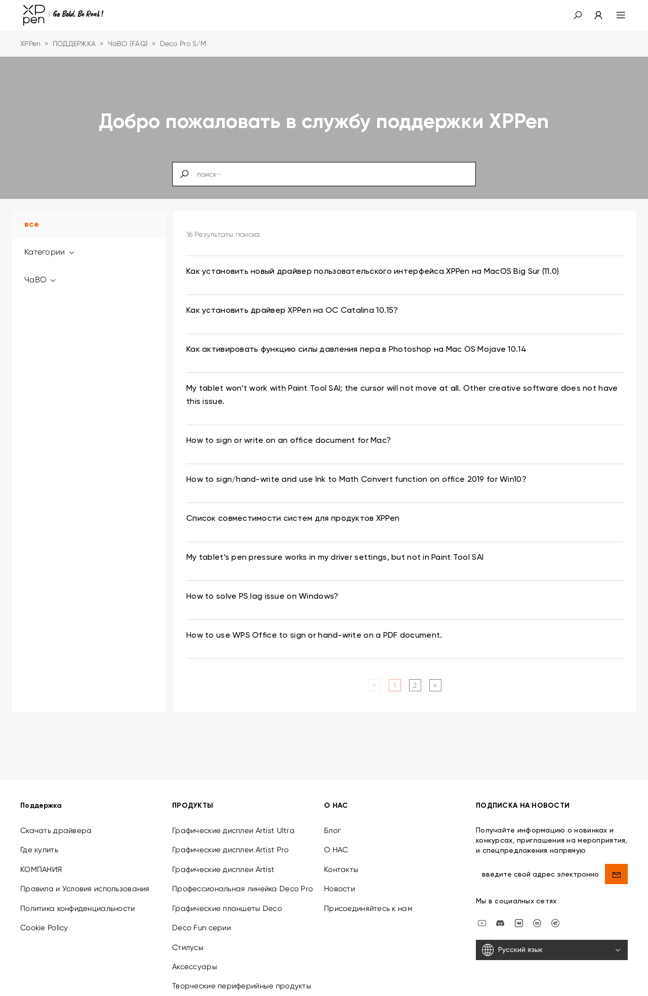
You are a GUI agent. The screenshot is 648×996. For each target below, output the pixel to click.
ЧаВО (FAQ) (128, 43)
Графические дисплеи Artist (223, 858)
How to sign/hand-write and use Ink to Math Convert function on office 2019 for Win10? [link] (356, 480)
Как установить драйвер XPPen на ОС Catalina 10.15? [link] (292, 311)
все (31, 225)
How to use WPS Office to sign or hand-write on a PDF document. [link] (314, 636)
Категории (49, 252)
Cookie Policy (44, 917)
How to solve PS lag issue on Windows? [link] (262, 597)
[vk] (519, 912)
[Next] (435, 685)
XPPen (30, 43)
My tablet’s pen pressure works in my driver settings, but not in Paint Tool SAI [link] (334, 558)
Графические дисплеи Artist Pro (230, 839)
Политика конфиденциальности (77, 897)
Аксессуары (194, 956)
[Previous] (374, 685)
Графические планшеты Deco (227, 897)
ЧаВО (40, 279)
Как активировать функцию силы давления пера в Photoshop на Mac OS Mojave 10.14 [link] (356, 350)
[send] (616, 863)
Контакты (341, 858)
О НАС (336, 839)
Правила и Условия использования (85, 878)
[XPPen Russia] (555, 912)
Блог (332, 819)
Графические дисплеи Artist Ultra (233, 819)
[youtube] (482, 912)
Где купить (39, 839)
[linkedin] (537, 912)
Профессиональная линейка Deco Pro (242, 878)
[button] (578, 15)
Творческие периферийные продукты (241, 975)
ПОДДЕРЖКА (74, 43)
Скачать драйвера (56, 819)
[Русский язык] (552, 940)
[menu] (614, 15)
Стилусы (188, 936)
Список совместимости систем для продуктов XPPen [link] (292, 519)
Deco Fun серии (201, 917)
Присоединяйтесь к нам (368, 897)
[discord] (500, 912)
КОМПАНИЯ (41, 858)
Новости (339, 878)
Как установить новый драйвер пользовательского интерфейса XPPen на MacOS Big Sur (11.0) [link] (372, 272)
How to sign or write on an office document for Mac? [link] (288, 441)
